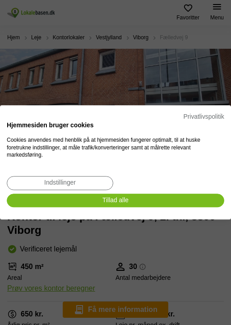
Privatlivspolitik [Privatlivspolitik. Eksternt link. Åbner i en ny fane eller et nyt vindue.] (204, 116)
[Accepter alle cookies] (115, 201)
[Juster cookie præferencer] (60, 183)
